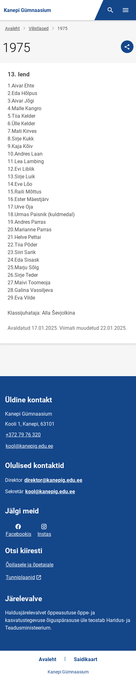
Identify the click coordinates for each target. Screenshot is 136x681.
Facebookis (18, 529)
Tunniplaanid (20, 577)
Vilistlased (39, 28)
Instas (44, 529)
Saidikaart (85, 659)
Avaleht (12, 28)
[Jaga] (127, 46)
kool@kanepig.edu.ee (29, 446)
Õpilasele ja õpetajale (29, 565)
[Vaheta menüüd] (125, 10)
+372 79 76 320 (23, 435)
